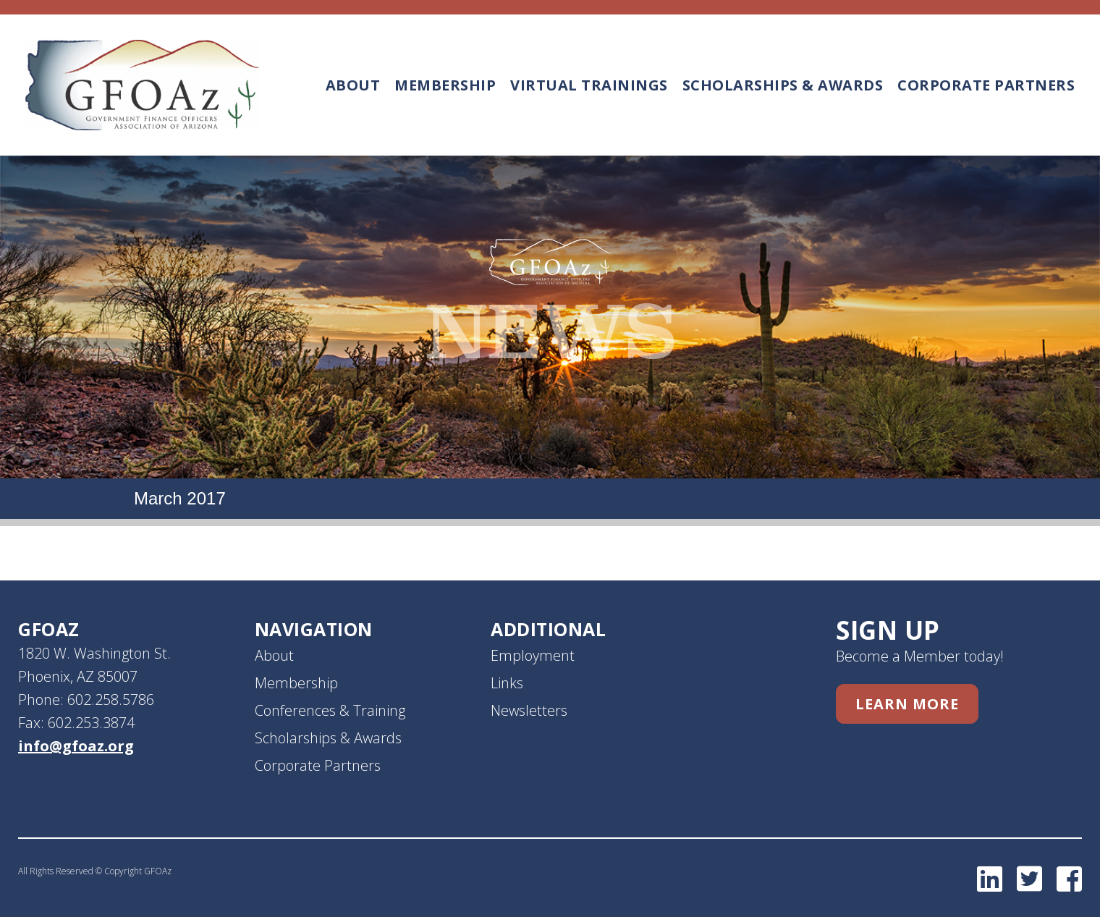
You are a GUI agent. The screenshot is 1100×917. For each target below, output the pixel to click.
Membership (445, 85)
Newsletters (529, 710)
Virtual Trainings (589, 85)
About (353, 85)
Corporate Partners (986, 85)
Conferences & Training (330, 710)
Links (507, 683)
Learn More (907, 704)
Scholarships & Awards (783, 85)
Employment (533, 655)
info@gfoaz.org (76, 746)
